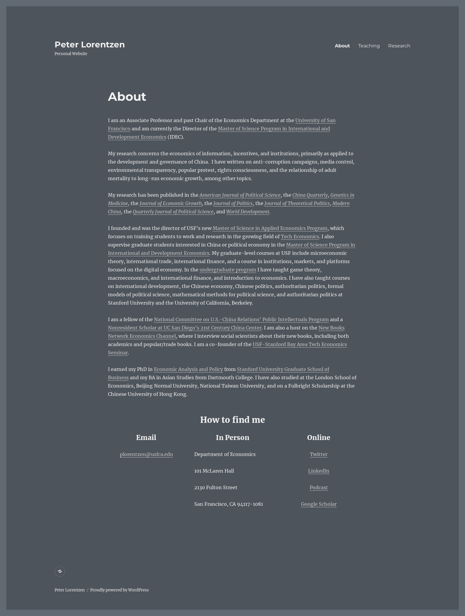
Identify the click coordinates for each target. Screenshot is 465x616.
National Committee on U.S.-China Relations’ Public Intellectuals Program (241, 319)
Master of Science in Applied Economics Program (270, 228)
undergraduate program (228, 270)
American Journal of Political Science (240, 195)
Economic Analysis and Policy (188, 369)
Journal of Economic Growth (171, 203)
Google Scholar (319, 504)
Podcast (319, 487)
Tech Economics (300, 236)
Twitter (318, 454)
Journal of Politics (233, 203)
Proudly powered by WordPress (119, 590)
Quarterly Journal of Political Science (173, 212)
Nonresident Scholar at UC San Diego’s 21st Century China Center (185, 328)
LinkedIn (318, 471)
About (342, 46)
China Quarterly (310, 195)
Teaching (369, 46)
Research (399, 46)
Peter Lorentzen (90, 44)
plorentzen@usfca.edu (146, 454)
